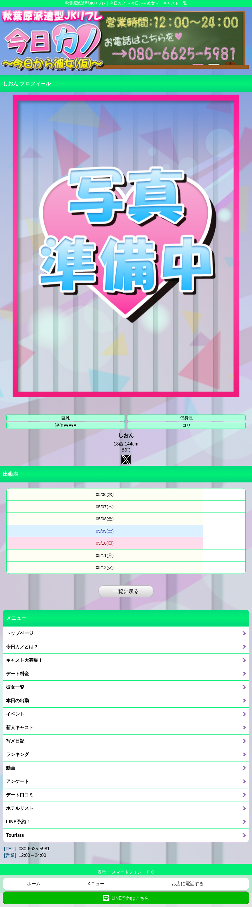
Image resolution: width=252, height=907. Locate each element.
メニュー (95, 883)
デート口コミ (20, 794)
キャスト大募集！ (24, 660)
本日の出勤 (17, 700)
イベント (15, 713)
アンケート (17, 781)
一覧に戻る (126, 591)
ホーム (34, 883)
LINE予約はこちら (126, 898)
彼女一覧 (15, 687)
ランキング (17, 754)
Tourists (15, 835)
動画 (10, 767)
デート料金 (17, 673)
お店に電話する (188, 883)
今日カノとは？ (22, 646)
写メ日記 (15, 740)
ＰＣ (150, 871)
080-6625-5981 (34, 848)
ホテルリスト (20, 808)
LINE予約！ (18, 821)
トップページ (20, 633)
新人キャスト (20, 727)
